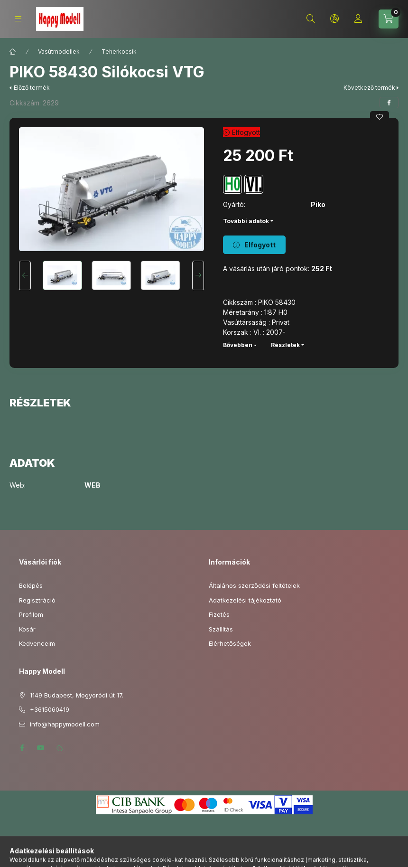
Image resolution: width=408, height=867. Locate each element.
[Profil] (358, 18)
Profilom (31, 614)
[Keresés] (310, 18)
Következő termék (369, 87)
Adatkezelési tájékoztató (245, 600)
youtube (40, 747)
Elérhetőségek (230, 643)
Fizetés (219, 614)
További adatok (246, 221)
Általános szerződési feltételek (254, 585)
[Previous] (25, 275)
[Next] (198, 275)
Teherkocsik (119, 51)
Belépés (31, 585)
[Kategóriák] (18, 19)
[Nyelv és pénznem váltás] (334, 18)
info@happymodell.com (65, 724)
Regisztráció (37, 600)
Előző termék (32, 87)
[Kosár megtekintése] (389, 18)
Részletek (285, 345)
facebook (21, 747)
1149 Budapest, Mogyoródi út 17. (76, 695)
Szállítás (221, 629)
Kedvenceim (37, 643)
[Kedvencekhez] (379, 117)
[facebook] (389, 102)
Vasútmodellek (59, 51)
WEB (92, 485)
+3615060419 (49, 709)
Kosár (27, 629)
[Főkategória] (12, 51)
